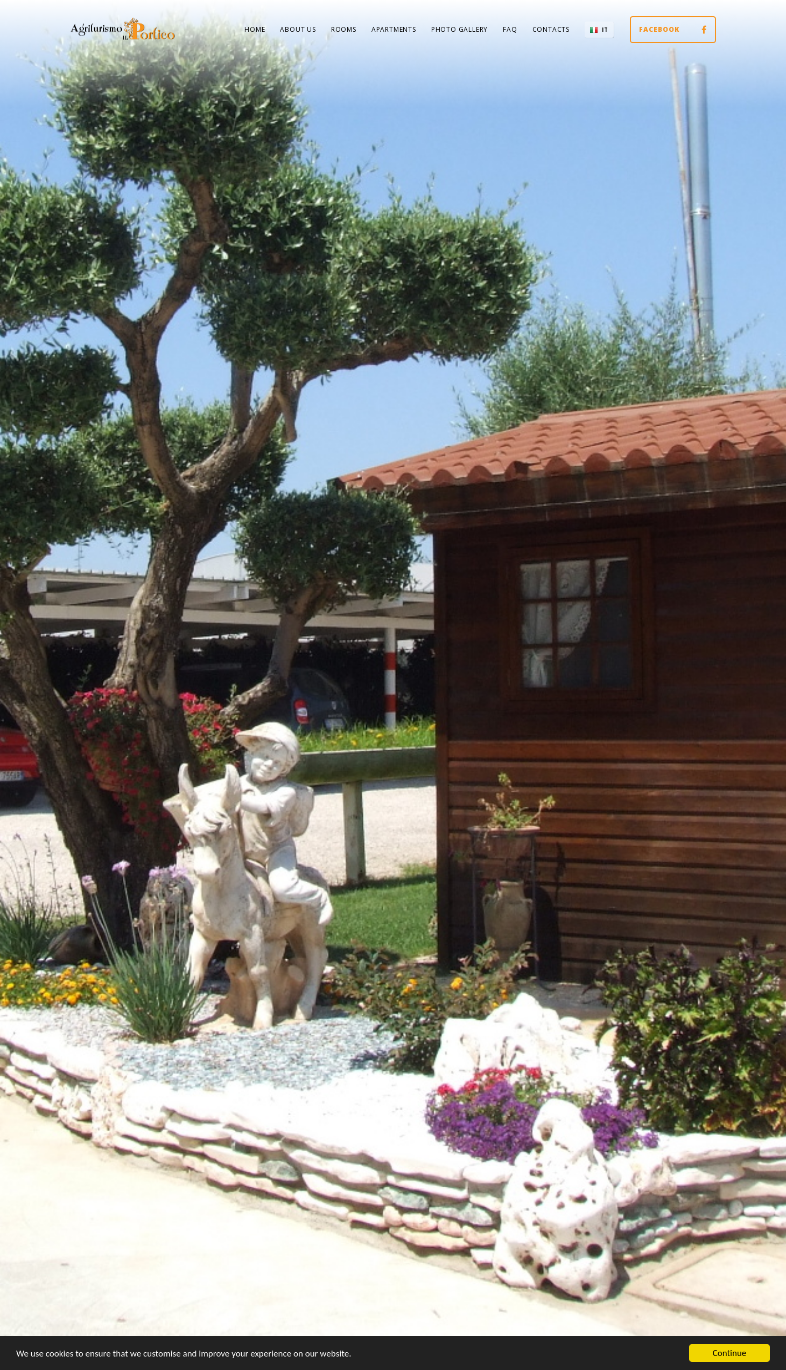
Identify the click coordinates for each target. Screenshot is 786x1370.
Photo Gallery (459, 29)
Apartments (393, 29)
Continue (730, 1353)
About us (297, 29)
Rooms (343, 29)
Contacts (551, 29)
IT (605, 29)
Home (254, 29)
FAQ (510, 29)
